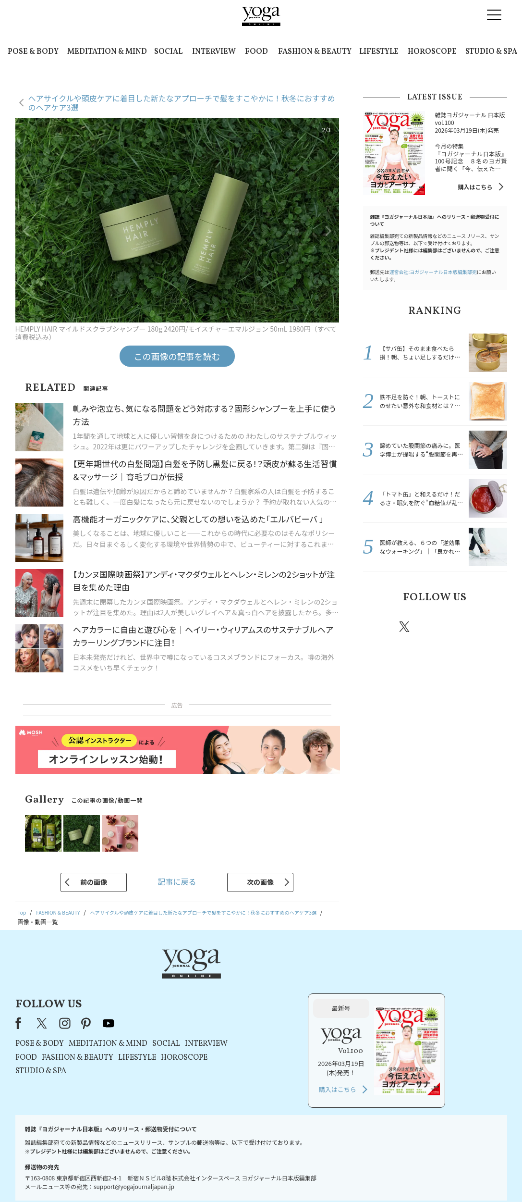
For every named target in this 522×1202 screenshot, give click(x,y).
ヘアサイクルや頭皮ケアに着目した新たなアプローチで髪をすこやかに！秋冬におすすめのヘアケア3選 (181, 103)
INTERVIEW (214, 52)
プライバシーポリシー (246, 1176)
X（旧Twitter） (165, 978)
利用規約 (197, 1176)
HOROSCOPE (432, 52)
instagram (433, 626)
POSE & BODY (33, 52)
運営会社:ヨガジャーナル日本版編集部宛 (433, 271)
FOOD (256, 52)
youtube (231, 978)
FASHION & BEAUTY (315, 52)
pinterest (462, 626)
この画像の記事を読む (177, 356)
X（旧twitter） (405, 626)
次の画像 (260, 882)
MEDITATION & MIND (107, 52)
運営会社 (353, 1176)
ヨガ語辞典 (430, 1176)
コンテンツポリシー (308, 1176)
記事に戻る (177, 881)
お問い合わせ (89, 1176)
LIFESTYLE (379, 52)
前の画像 (93, 882)
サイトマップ (391, 1176)
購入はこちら (475, 187)
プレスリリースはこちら (146, 1176)
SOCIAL (168, 52)
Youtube (490, 626)
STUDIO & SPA (491, 52)
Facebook (378, 626)
